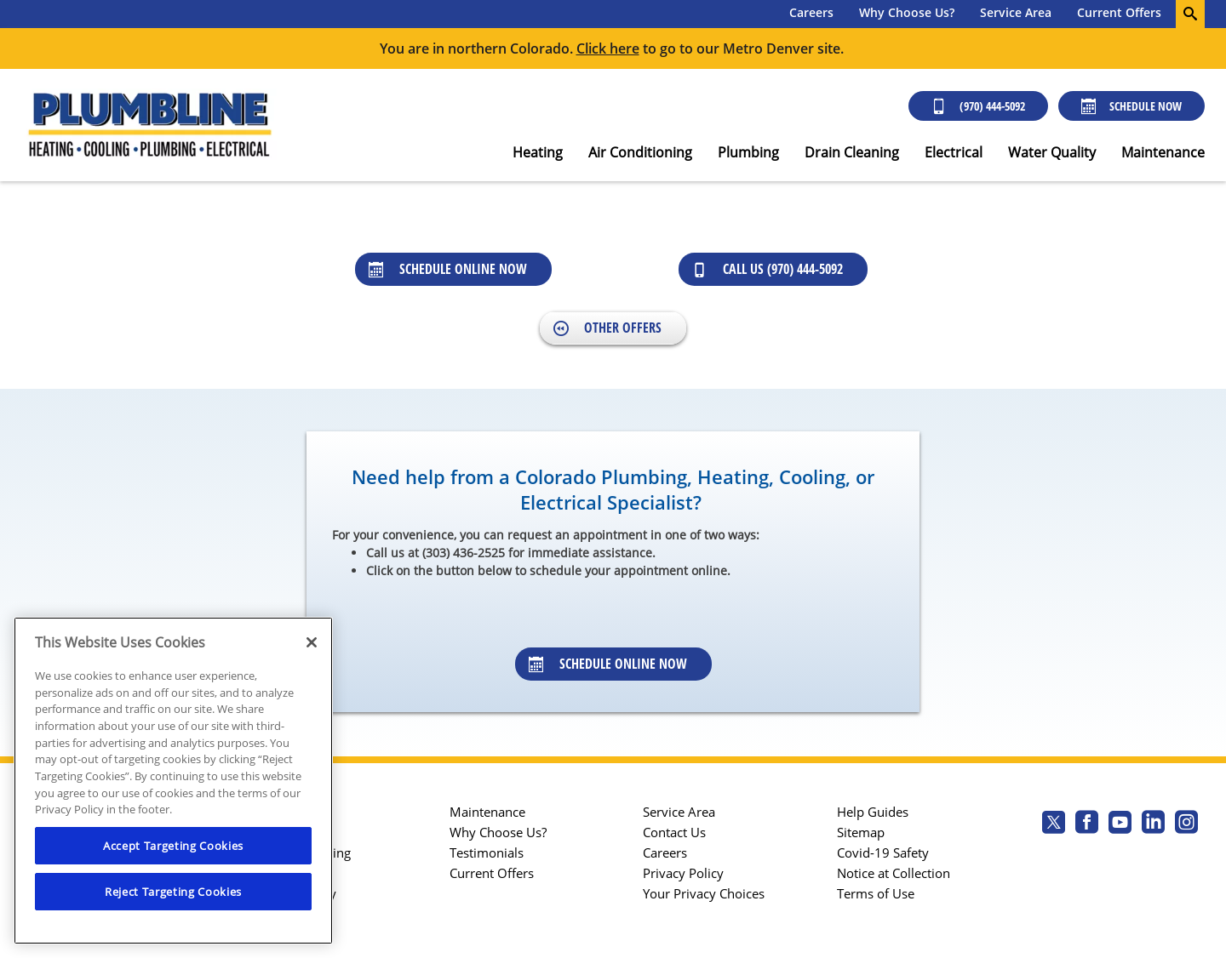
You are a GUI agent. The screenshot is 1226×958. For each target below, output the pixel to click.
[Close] (311, 642)
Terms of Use (875, 893)
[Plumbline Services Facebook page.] (1086, 824)
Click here (607, 48)
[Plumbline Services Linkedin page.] (1153, 824)
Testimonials (487, 852)
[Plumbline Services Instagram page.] (1186, 824)
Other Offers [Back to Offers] (607, 327)
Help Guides (872, 811)
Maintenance (1163, 152)
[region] (173, 780)
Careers (811, 12)
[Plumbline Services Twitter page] (1053, 824)
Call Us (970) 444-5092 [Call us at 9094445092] (767, 268)
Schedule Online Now (608, 663)
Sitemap (861, 832)
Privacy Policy (683, 873)
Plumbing (748, 152)
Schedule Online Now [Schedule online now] (448, 268)
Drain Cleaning (852, 152)
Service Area (1015, 12)
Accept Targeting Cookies (173, 845)
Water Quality (1052, 152)
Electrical (954, 152)
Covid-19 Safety (883, 852)
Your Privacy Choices (704, 893)
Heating (538, 152)
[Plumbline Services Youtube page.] (1120, 824)
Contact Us (674, 832)
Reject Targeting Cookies (173, 891)
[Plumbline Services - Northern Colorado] (149, 125)
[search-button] (1190, 14)
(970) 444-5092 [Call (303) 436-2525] (978, 106)
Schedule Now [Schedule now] (1131, 106)
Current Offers (1119, 12)
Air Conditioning (640, 152)
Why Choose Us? (906, 12)
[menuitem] (811, 14)
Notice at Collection (893, 873)
